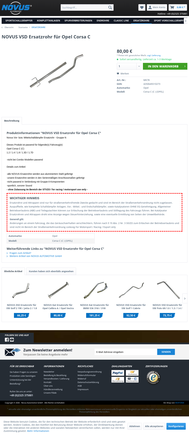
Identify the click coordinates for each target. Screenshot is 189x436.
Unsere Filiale (50, 392)
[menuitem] (87, 7)
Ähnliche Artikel (13, 271)
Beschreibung (11, 120)
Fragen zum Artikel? (19, 252)
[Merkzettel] (141, 7)
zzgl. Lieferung (154, 55)
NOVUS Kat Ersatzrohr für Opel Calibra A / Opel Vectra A (58, 306)
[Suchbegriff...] (87, 7)
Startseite (23, 27)
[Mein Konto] (157, 7)
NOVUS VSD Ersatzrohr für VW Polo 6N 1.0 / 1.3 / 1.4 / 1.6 (167, 306)
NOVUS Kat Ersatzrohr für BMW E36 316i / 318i (94, 306)
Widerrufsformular (87, 375)
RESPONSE (179, 402)
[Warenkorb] (178, 7)
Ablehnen (134, 426)
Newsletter (49, 371)
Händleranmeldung (53, 389)
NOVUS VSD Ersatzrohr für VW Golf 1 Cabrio (131, 306)
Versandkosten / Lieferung (56, 378)
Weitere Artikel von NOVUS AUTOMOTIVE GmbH (34, 256)
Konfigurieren (176, 426)
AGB (80, 385)
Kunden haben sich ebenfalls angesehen (51, 271)
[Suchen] (110, 7)
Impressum (83, 389)
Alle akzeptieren (154, 426)
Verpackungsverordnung (90, 371)
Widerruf (82, 378)
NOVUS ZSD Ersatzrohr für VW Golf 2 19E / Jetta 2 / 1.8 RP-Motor (21, 306)
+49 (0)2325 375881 (21, 395)
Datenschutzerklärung (88, 382)
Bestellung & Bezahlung (55, 375)
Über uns (48, 385)
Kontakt (47, 382)
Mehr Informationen (38, 430)
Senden (166, 351)
